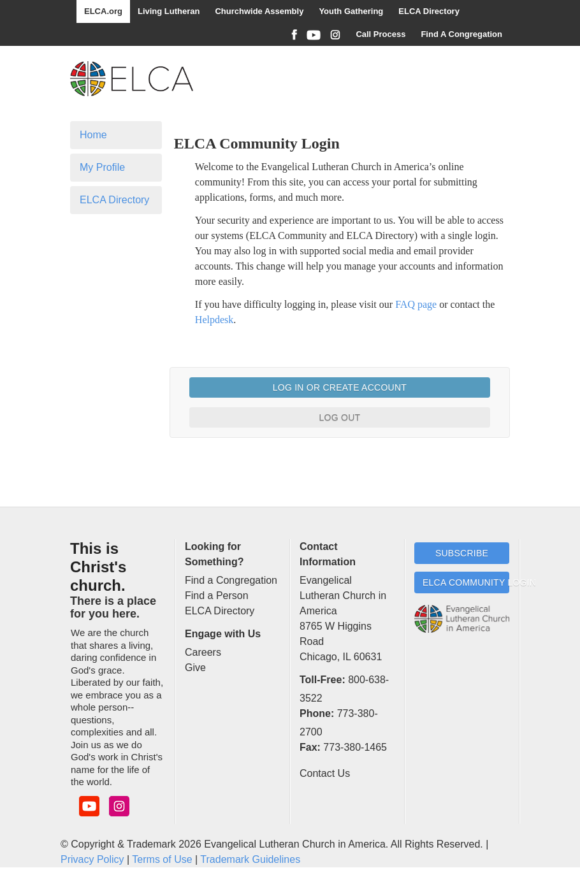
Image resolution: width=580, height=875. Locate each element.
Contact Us (325, 773)
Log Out (340, 417)
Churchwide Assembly (259, 11)
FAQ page (416, 304)
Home (93, 134)
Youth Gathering (351, 11)
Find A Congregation (461, 34)
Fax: (310, 747)
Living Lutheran (169, 11)
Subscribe (461, 553)
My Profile (102, 167)
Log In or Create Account (340, 387)
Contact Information (328, 554)
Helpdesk (214, 319)
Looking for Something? (214, 554)
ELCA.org (103, 11)
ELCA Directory (429, 11)
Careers (203, 652)
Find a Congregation (231, 580)
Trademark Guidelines (250, 859)
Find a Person (217, 595)
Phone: (317, 713)
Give (195, 667)
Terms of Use (162, 859)
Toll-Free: (322, 679)
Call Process (380, 34)
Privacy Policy (92, 859)
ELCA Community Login (466, 582)
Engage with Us (223, 633)
